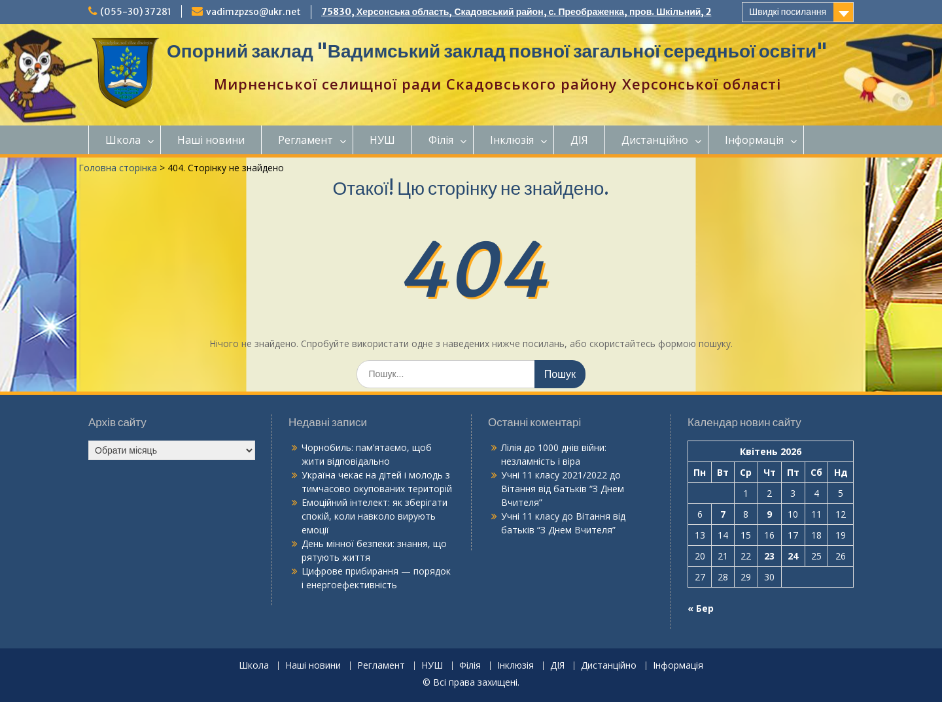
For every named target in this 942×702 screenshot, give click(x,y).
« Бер (701, 608)
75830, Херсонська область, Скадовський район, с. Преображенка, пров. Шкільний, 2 (516, 12)
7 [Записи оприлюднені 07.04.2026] (722, 514)
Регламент (305, 140)
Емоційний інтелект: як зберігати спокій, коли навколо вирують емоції (374, 516)
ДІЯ (579, 140)
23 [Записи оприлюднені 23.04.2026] (769, 556)
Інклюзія (512, 140)
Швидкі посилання (787, 12)
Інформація (754, 140)
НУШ (382, 140)
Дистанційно (654, 140)
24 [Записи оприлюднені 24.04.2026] (793, 556)
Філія (440, 140)
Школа (123, 140)
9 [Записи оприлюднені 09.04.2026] (769, 514)
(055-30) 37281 (135, 12)
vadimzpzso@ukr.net (253, 12)
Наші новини (211, 140)
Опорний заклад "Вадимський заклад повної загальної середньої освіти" (497, 51)
